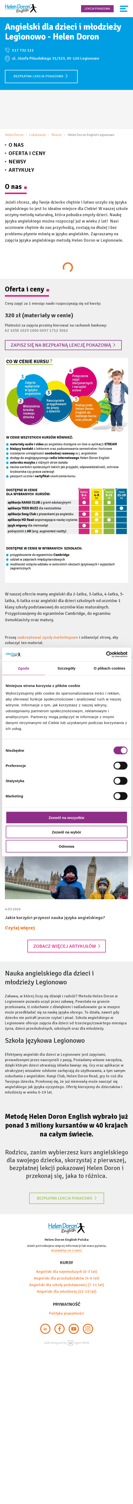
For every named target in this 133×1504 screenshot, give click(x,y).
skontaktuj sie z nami (66, 1250)
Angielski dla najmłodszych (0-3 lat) (66, 1271)
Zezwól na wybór (66, 832)
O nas (16, 145)
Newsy (17, 161)
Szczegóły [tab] (66, 668)
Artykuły (21, 170)
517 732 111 (23, 50)
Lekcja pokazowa (97, 9)
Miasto (56, 135)
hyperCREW (78, 1343)
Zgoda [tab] (23, 668)
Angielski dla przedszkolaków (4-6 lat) (66, 1278)
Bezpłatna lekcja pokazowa (40, 76)
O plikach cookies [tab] (109, 668)
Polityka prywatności (66, 1313)
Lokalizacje (37, 135)
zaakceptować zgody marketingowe (47, 637)
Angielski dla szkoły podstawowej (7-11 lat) (66, 1284)
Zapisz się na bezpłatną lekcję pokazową (63, 345)
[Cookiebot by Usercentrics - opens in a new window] (106, 654)
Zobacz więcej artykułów (66, 946)
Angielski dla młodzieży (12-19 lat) (67, 1291)
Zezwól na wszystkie (67, 818)
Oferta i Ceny (27, 153)
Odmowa (66, 846)
